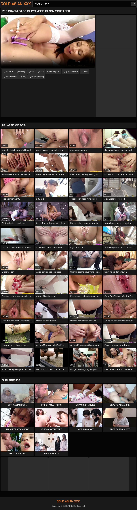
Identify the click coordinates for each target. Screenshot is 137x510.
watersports (54, 71)
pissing (22, 71)
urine (86, 71)
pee (32, 71)
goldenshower (72, 71)
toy (24, 76)
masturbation (12, 76)
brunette (9, 71)
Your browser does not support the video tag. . (48, 41)
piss (42, 71)
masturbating (38, 76)
